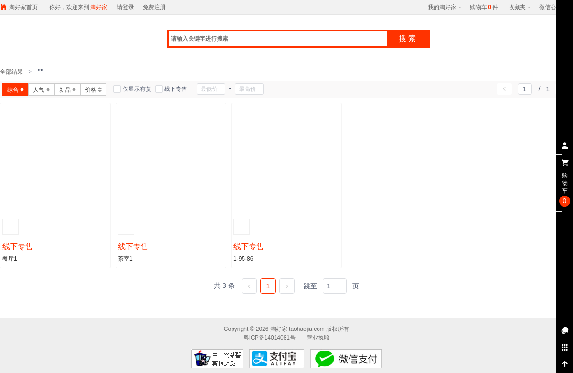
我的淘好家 (444, 7)
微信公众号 (553, 7)
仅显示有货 (132, 89)
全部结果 (12, 71)
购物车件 (484, 7)
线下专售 (171, 89)
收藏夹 (520, 7)
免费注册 (154, 7)
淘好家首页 (23, 7)
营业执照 (318, 337)
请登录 (125, 7)
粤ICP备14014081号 (270, 337)
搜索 (408, 38)
